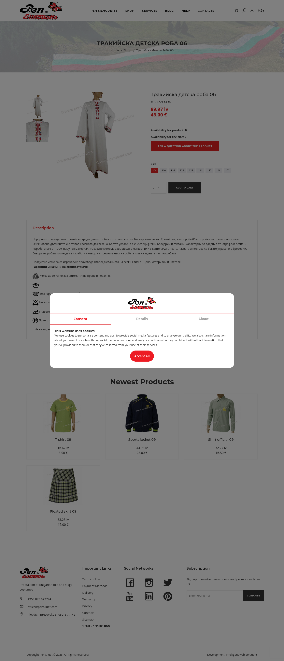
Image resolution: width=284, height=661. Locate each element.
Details (142, 319)
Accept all (142, 356)
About (203, 319)
